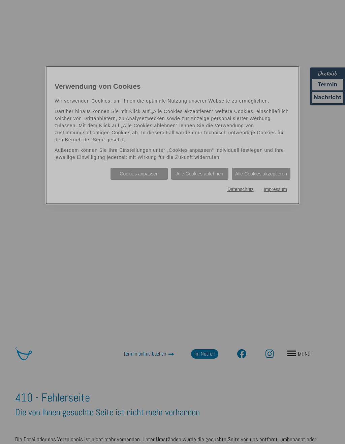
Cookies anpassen (139, 173)
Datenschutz (240, 189)
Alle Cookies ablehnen (199, 173)
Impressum (275, 189)
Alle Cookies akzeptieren (261, 173)
